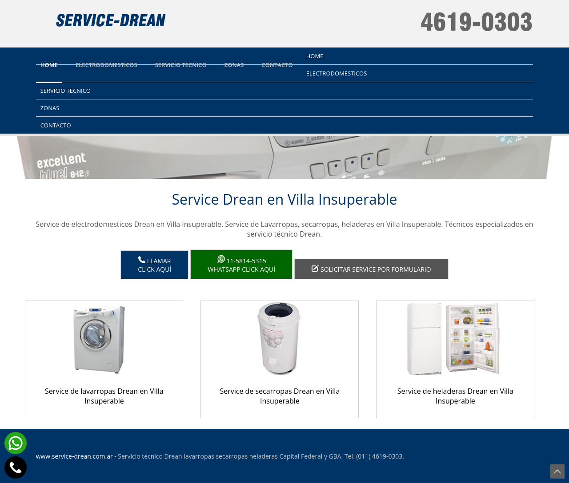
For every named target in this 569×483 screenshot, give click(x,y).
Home (49, 65)
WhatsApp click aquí (241, 264)
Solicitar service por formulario (371, 269)
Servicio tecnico (181, 65)
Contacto (277, 65)
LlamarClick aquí (154, 264)
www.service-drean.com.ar (74, 456)
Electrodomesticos (106, 65)
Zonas (234, 65)
